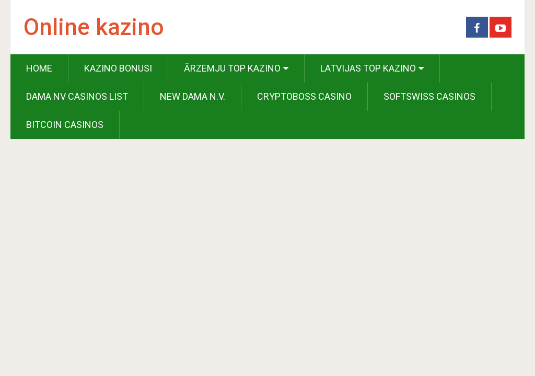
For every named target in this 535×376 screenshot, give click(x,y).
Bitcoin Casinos (64, 124)
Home (39, 68)
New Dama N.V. (192, 96)
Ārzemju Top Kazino (232, 68)
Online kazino (94, 27)
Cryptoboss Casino (304, 96)
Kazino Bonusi (118, 68)
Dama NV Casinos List (77, 96)
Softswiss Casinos (429, 96)
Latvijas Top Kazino (368, 68)
